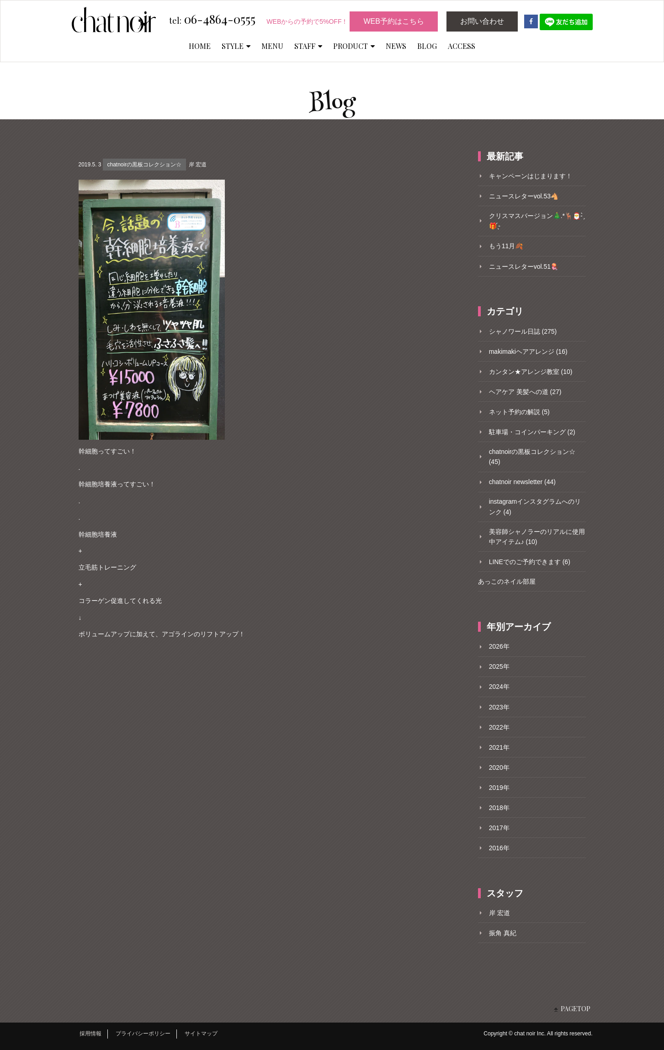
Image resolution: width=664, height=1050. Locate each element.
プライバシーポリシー (143, 1033)
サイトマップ (201, 1033)
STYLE (236, 46)
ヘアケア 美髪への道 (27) (525, 391)
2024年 (499, 686)
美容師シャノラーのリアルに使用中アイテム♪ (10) (537, 536)
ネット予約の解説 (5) (519, 412)
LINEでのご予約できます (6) (529, 561)
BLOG (427, 46)
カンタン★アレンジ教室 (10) (531, 371)
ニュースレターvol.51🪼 (523, 266)
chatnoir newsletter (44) (522, 481)
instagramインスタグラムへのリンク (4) (535, 506)
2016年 (499, 848)
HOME (200, 46)
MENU (272, 46)
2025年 (499, 666)
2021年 (499, 747)
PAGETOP (575, 1008)
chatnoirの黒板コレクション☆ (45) (532, 456)
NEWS (396, 46)
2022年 (499, 727)
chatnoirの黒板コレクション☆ (144, 164)
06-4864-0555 (212, 19)
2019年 (499, 787)
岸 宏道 (198, 164)
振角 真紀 (502, 933)
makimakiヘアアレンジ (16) (528, 351)
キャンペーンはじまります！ (530, 176)
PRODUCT (354, 46)
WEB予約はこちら (393, 21)
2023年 (499, 707)
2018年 (499, 807)
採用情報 (90, 1033)
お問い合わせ (482, 21)
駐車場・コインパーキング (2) (532, 432)
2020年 (499, 767)
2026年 (499, 646)
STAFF (308, 46)
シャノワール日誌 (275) (523, 331)
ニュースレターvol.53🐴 (523, 196)
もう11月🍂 (506, 246)
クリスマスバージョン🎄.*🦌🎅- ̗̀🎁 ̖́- (536, 220)
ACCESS (461, 46)
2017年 (499, 827)
